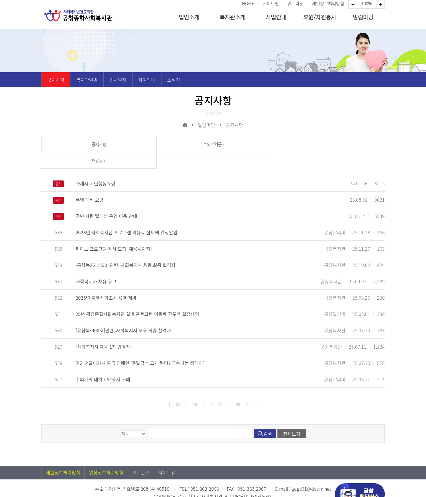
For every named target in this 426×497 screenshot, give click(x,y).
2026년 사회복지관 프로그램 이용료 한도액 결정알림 (127, 216)
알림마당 (363, 17)
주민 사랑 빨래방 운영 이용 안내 (106, 199)
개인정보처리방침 (328, 3)
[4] (195, 388)
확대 (353, 4)
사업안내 (276, 17)
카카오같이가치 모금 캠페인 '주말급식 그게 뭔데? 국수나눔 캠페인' (140, 346)
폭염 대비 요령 (90, 183)
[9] (238, 388)
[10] (247, 388)
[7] (220, 388)
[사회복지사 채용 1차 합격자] (104, 330)
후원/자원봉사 (319, 17)
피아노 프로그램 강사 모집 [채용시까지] (114, 232)
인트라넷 (295, 3)
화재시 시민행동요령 (95, 167)
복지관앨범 (87, 79)
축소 (380, 4)
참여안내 (146, 79)
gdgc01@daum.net (311, 472)
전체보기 (291, 417)
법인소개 (189, 17)
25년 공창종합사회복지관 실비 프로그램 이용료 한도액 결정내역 (137, 297)
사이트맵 (271, 3)
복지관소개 (232, 17)
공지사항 (55, 79)
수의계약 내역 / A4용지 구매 (103, 363)
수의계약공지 (213, 144)
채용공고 (327, 144)
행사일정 (118, 79)
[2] (178, 388)
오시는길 (140, 456)
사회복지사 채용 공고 (96, 265)
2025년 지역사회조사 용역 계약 (106, 281)
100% (366, 3)
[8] (229, 388)
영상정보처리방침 (106, 456)
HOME (248, 3)
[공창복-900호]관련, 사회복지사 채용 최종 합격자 (123, 314)
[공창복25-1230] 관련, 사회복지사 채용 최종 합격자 (125, 248)
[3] (186, 388)
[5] (203, 388)
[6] (212, 388)
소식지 (173, 79)
